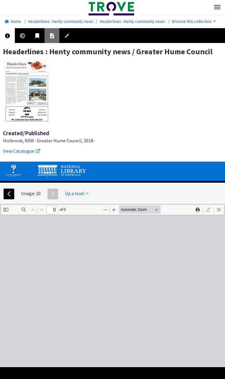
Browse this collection (194, 21)
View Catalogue (21, 151)
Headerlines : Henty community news (61, 21)
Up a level (76, 193)
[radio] (208, 210)
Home (12, 21)
